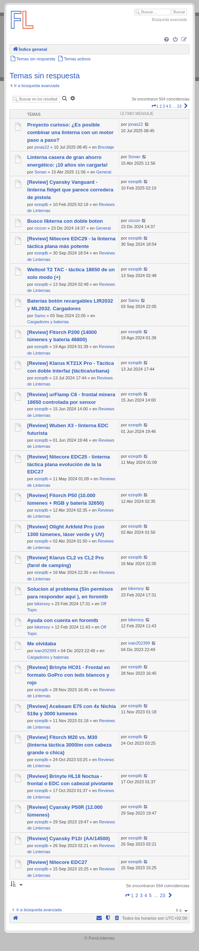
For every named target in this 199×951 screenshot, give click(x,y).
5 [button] (170, 106)
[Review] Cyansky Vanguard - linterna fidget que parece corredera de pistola (70, 189)
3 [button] (164, 106)
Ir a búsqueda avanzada (36, 85)
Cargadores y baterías (48, 321)
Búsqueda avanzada (169, 20)
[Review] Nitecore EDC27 (57, 862)
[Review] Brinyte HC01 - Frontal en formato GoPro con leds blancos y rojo (68, 674)
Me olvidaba (41, 643)
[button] (153, 106)
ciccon (40, 228)
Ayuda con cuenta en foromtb (62, 620)
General (103, 172)
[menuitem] (166, 39)
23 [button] (179, 106)
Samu (40, 315)
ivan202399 (45, 650)
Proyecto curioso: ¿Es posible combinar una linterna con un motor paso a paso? (70, 132)
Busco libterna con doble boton (65, 221)
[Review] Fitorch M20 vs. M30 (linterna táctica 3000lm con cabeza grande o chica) (69, 744)
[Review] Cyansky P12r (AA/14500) (68, 838)
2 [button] (161, 106)
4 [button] (167, 106)
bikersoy (42, 603)
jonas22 (41, 147)
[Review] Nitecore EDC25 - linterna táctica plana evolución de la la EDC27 (68, 464)
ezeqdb (41, 204)
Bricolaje (106, 147)
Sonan (40, 172)
